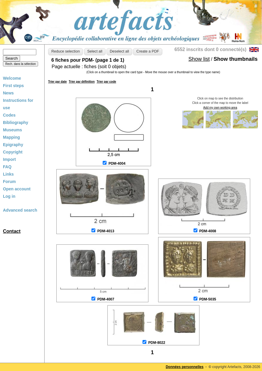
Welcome (12, 78)
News (8, 93)
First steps (13, 85)
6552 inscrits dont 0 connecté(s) (210, 49)
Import (9, 159)
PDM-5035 (207, 299)
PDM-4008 (207, 231)
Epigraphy (13, 144)
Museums (12, 130)
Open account (16, 189)
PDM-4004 (117, 163)
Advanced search (20, 210)
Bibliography (15, 122)
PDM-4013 (105, 231)
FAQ (7, 166)
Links (8, 174)
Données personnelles (185, 367)
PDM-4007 (105, 299)
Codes (9, 115)
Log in (9, 196)
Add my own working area (220, 107)
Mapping (11, 137)
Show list (199, 59)
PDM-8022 (156, 343)
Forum (9, 181)
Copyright (12, 152)
